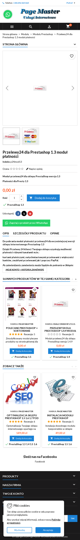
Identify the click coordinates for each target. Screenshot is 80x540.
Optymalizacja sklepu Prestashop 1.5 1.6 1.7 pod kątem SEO (22, 418)
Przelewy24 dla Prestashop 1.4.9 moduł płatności (60, 330)
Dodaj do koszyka (42, 198)
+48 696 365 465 (21, 3)
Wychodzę (19, 530)
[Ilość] (14, 197)
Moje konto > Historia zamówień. (25, 269)
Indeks (6, 161)
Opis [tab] (6, 233)
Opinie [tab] (54, 233)
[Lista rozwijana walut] (71, 3)
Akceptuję (48, 530)
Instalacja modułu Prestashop (60, 417)
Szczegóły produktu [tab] (29, 233)
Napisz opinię (36, 169)
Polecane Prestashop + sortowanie (22, 329)
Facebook (40, 461)
